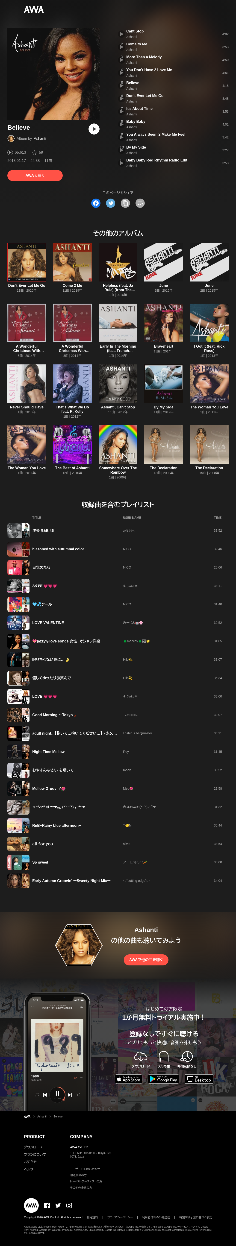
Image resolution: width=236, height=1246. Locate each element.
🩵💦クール (42, 604)
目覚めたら (41, 567)
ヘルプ (28, 1169)
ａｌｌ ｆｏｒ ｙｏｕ (42, 844)
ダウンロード (33, 1147)
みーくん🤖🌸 (133, 622)
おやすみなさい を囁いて (53, 770)
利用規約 (92, 1217)
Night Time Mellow (48, 752)
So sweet (40, 862)
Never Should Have (27, 407)
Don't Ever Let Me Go (144, 96)
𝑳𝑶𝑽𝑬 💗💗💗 (44, 586)
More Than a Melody (144, 57)
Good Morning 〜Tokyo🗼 (54, 715)
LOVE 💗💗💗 (44, 696)
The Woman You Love (209, 407)
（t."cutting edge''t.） (136, 880)
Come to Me (136, 44)
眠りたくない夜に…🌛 (50, 660)
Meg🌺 (128, 788)
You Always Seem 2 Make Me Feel (155, 134)
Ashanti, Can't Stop (118, 407)
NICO (127, 549)
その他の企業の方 (81, 1187)
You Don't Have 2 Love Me (149, 70)
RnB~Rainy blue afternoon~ (56, 825)
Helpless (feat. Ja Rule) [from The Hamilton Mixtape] (118, 290)
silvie (126, 844)
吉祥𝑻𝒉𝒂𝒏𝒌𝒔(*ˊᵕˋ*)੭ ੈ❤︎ (139, 807)
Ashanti (40, 139)
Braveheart (163, 346)
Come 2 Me (72, 285)
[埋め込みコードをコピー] (140, 203)
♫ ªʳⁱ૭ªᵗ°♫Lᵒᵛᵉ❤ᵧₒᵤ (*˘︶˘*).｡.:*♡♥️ (58, 807)
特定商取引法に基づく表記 (195, 1217)
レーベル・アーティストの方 (86, 1181)
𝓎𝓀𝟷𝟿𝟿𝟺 (129, 530)
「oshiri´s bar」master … (139, 733)
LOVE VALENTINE (48, 623)
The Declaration (163, 468)
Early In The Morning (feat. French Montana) (118, 350)
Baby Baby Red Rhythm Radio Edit (156, 160)
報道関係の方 (78, 1175)
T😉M (127, 825)
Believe (132, 83)
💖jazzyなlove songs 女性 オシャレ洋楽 (66, 641)
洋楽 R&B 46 (43, 531)
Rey (126, 751)
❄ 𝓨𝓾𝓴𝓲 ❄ (130, 586)
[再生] (94, 129)
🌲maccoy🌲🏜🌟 (136, 641)
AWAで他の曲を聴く (146, 960)
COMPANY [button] (81, 1136)
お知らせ (30, 1162)
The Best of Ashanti (72, 468)
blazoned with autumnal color (58, 549)
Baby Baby (135, 121)
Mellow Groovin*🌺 (49, 789)
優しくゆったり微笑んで (51, 678)
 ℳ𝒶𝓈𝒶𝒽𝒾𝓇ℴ (130, 715)
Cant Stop (135, 31)
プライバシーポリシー (120, 1217)
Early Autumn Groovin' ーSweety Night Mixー (71, 881)
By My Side (136, 147)
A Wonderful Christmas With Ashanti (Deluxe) (26, 350)
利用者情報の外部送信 (156, 1217)
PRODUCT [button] (34, 1136)
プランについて (35, 1154)
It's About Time (139, 109)
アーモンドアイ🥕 (135, 862)
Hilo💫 (128, 659)
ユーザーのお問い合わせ (85, 1169)
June (163, 285)
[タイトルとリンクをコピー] (125, 203)
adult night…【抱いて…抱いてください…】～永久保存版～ (80, 733)
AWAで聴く (35, 175)
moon (127, 770)
